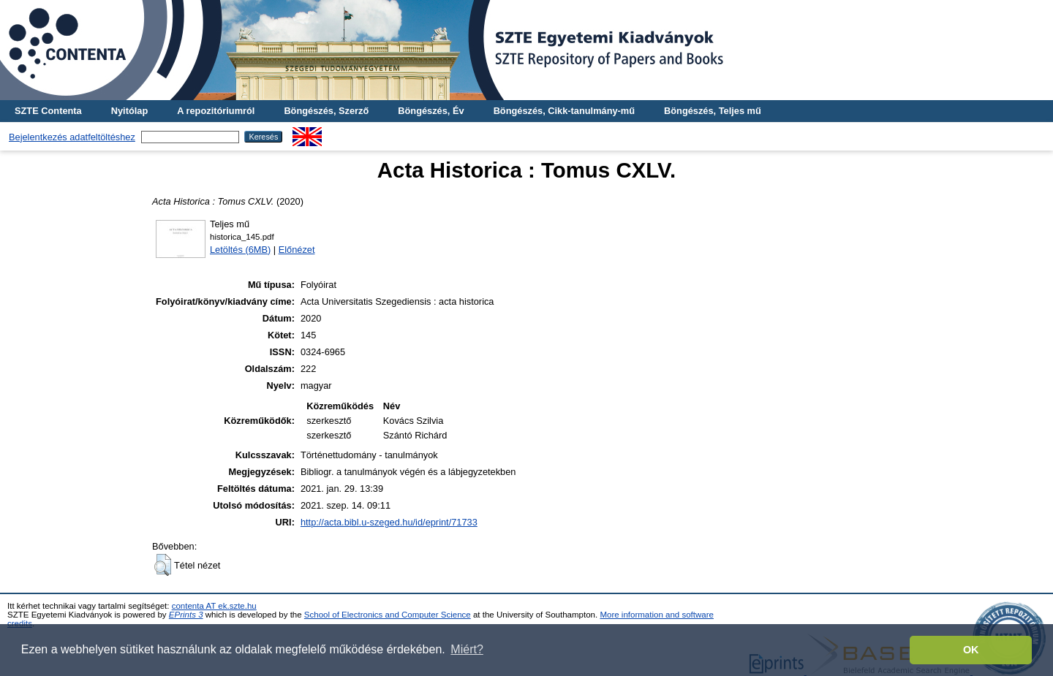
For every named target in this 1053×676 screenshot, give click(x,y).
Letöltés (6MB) (240, 249)
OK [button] (971, 650)
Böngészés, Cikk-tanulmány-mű (564, 110)
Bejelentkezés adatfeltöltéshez (72, 137)
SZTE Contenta (48, 110)
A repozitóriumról (215, 110)
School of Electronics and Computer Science (387, 614)
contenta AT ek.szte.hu (214, 605)
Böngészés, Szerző (326, 110)
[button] (162, 565)
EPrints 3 (186, 614)
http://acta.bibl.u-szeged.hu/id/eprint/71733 (389, 522)
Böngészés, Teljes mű (712, 110)
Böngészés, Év (431, 110)
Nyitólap (129, 110)
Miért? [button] (466, 649)
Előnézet (297, 249)
